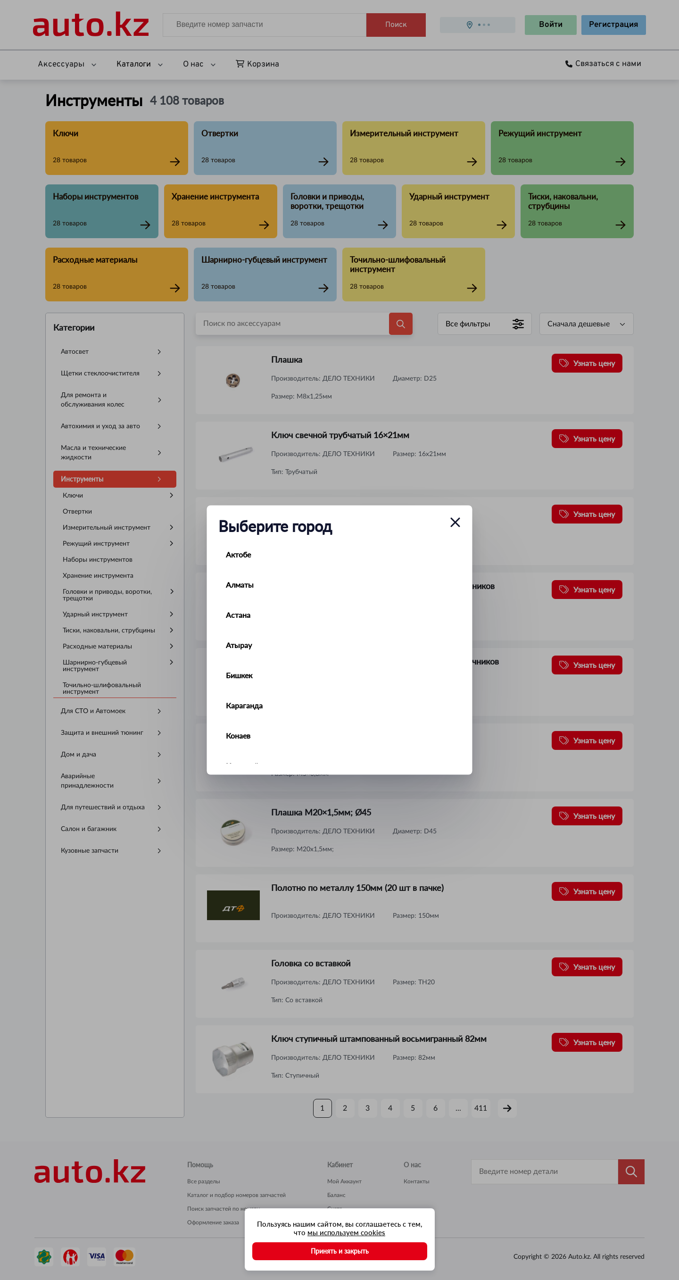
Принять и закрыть (340, 1251)
